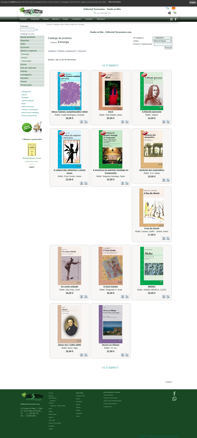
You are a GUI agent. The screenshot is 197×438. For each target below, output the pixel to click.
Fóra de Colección (28, 68)
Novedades (79, 401)
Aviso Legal (52, 420)
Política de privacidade (55, 423)
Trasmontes (26, 61)
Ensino (23, 64)
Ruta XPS (52, 400)
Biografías (25, 40)
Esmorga (25, 54)
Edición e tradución (29, 51)
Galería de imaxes (28, 106)
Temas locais (26, 85)
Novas (24, 103)
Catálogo (52, 51)
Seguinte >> (113, 65)
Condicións (76, 19)
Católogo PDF (108, 406)
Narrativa (24, 78)
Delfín (23, 44)
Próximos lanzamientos (110, 403)
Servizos (100, 19)
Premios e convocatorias (30, 109)
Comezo (23, 19)
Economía (25, 47)
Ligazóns (51, 417)
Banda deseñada (28, 37)
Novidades (25, 97)
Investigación (26, 75)
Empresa (34, 19)
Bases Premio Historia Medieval (112, 400)
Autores (24, 94)
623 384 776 (103, 13)
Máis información (114, 2)
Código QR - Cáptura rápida (57, 405)
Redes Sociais (53, 414)
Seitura (24, 57)
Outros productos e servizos (111, 392)
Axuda (65, 19)
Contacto (88, 19)
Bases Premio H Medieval (30, 112)
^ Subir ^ (169, 382)
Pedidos (78, 410)
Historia (24, 71)
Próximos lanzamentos (29, 115)
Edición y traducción (71, 24)
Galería (51, 411)
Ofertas (78, 398)
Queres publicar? (108, 395)
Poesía (24, 81)
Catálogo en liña (58, 24)
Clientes (55, 19)
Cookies (51, 429)
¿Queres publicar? (28, 100)
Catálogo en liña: (27, 34)
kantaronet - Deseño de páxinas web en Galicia (164, 436)
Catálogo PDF (26, 91)
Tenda (45, 19)
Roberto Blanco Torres (32, 158)
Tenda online (79, 393)
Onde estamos (53, 398)
